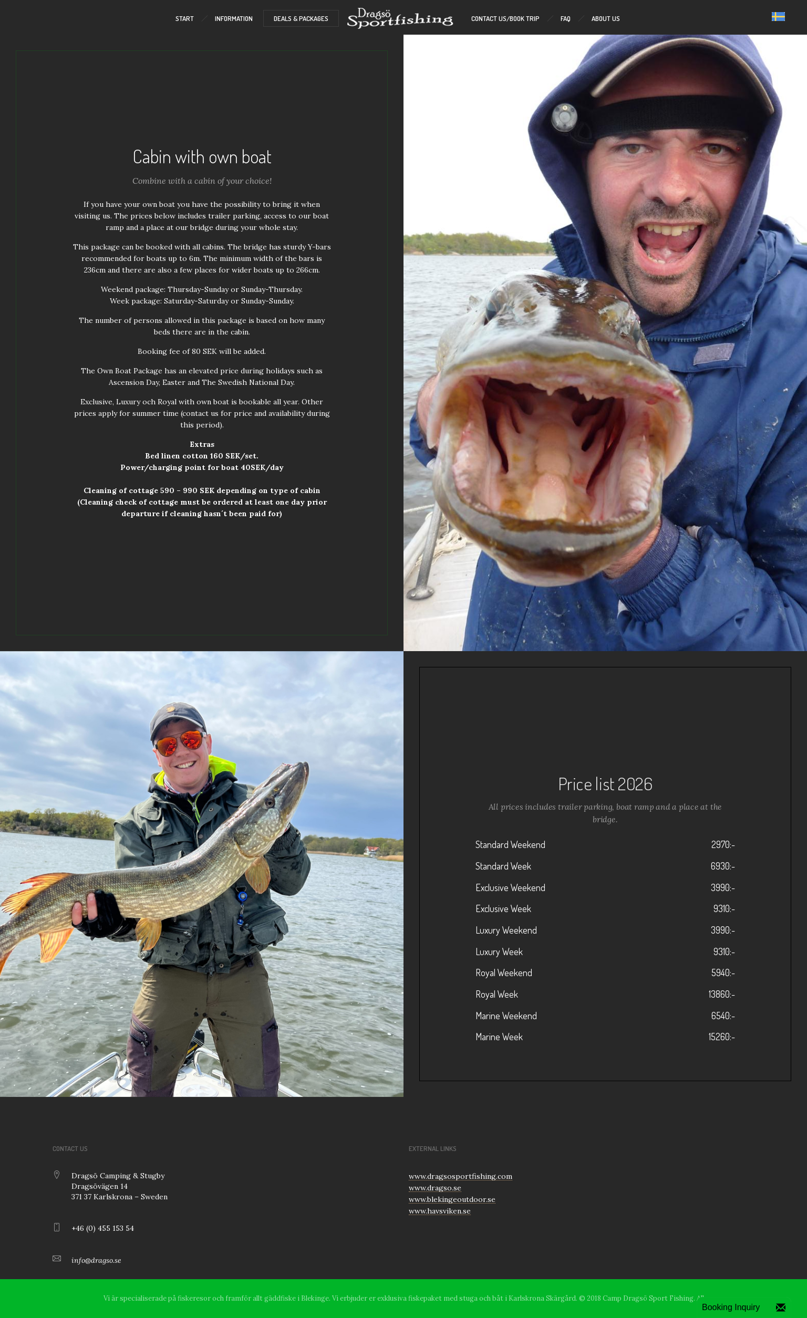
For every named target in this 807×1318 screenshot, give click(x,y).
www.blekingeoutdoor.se (452, 1199)
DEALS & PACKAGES (301, 18)
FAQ (566, 18)
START (184, 18)
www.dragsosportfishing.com (460, 1176)
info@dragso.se (96, 1260)
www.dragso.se (435, 1188)
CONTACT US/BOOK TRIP (505, 18)
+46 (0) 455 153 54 (102, 1228)
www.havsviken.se (440, 1211)
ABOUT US (606, 18)
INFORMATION (234, 18)
